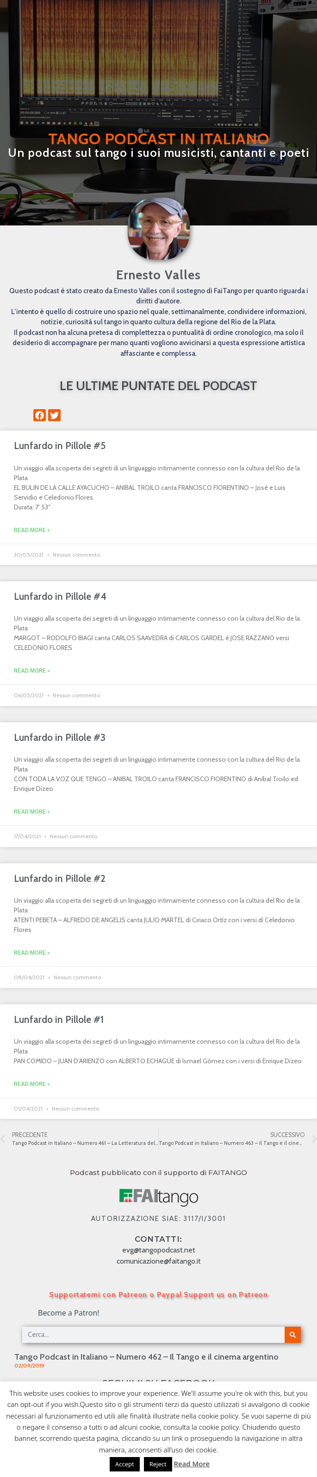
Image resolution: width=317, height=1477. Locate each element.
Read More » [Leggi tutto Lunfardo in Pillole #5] (32, 530)
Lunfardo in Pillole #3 (60, 737)
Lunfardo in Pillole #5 (60, 445)
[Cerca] (293, 1335)
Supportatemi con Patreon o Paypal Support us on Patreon (158, 1294)
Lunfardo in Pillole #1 (59, 1019)
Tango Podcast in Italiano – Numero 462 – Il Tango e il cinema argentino (146, 1357)
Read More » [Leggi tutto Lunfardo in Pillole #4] (32, 671)
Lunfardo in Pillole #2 (60, 878)
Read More (192, 1463)
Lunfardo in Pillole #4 (60, 596)
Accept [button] (124, 1464)
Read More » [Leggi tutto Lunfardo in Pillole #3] (32, 812)
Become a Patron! (68, 1313)
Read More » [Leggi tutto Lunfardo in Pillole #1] (32, 1084)
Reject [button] (158, 1464)
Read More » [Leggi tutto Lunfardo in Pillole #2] (32, 953)
